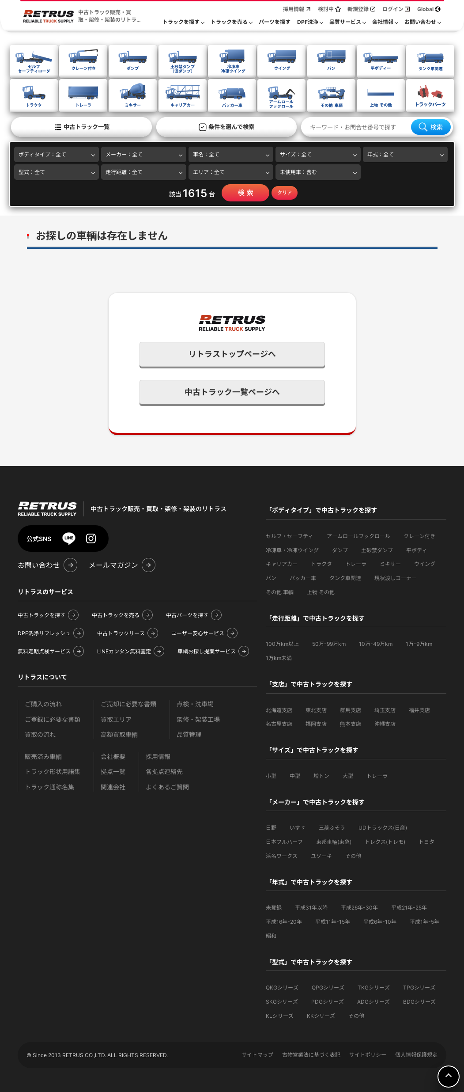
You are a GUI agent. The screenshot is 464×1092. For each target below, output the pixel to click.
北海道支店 (279, 709)
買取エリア (116, 718)
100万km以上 (282, 643)
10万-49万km (375, 643)
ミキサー (390, 563)
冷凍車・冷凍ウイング (292, 549)
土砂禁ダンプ (377, 549)
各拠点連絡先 (164, 770)
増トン (321, 775)
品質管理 (189, 733)
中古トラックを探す (41, 614)
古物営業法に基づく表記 (311, 1053)
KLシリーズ (280, 1015)
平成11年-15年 (332, 921)
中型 (295, 775)
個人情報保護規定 (416, 1053)
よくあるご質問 (167, 786)
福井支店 (419, 709)
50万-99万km (329, 643)
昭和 (271, 935)
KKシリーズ (321, 1015)
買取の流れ (40, 733)
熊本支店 (350, 723)
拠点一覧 (113, 770)
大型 (348, 775)
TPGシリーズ (419, 986)
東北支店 (316, 709)
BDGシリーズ (419, 1000)
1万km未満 (279, 657)
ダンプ (340, 549)
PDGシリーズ (327, 1000)
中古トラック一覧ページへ (232, 391)
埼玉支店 (385, 709)
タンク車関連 (345, 577)
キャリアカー (282, 563)
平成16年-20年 (284, 921)
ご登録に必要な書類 (52, 718)
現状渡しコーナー (395, 577)
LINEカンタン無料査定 (124, 650)
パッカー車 (303, 577)
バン (271, 577)
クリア (284, 192)
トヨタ (426, 841)
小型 (271, 775)
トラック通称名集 (49, 786)
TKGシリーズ (374, 986)
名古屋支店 (279, 723)
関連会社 (113, 786)
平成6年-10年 (379, 921)
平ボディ (416, 549)
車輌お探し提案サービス (206, 650)
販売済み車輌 (43, 755)
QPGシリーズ (328, 986)
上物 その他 (321, 591)
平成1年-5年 (424, 921)
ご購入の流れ (43, 703)
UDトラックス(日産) (382, 826)
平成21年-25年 (409, 906)
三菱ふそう (332, 826)
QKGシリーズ (282, 986)
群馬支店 (350, 709)
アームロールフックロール (358, 535)
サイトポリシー (367, 1053)
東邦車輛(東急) (333, 841)
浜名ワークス (282, 855)
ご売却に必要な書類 (128, 703)
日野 (271, 826)
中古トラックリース (121, 632)
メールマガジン (113, 564)
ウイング (424, 563)
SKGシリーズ (282, 1000)
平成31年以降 (311, 906)
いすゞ (298, 826)
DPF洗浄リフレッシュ (44, 632)
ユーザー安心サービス (197, 632)
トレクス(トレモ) (385, 841)
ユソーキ (321, 855)
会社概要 (113, 755)
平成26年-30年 (359, 906)
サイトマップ (257, 1053)
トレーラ (355, 563)
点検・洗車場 (195, 703)
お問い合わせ (39, 564)
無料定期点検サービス (44, 650)
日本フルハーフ (284, 841)
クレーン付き (419, 535)
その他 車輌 (280, 591)
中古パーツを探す (187, 614)
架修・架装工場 (198, 718)
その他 (353, 855)
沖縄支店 (385, 723)
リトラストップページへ (232, 353)
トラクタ (321, 563)
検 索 (245, 191)
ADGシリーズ (373, 1000)
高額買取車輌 (119, 733)
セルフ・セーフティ (289, 535)
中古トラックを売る (116, 614)
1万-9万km (419, 643)
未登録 (274, 906)
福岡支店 (316, 723)
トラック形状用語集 (52, 770)
